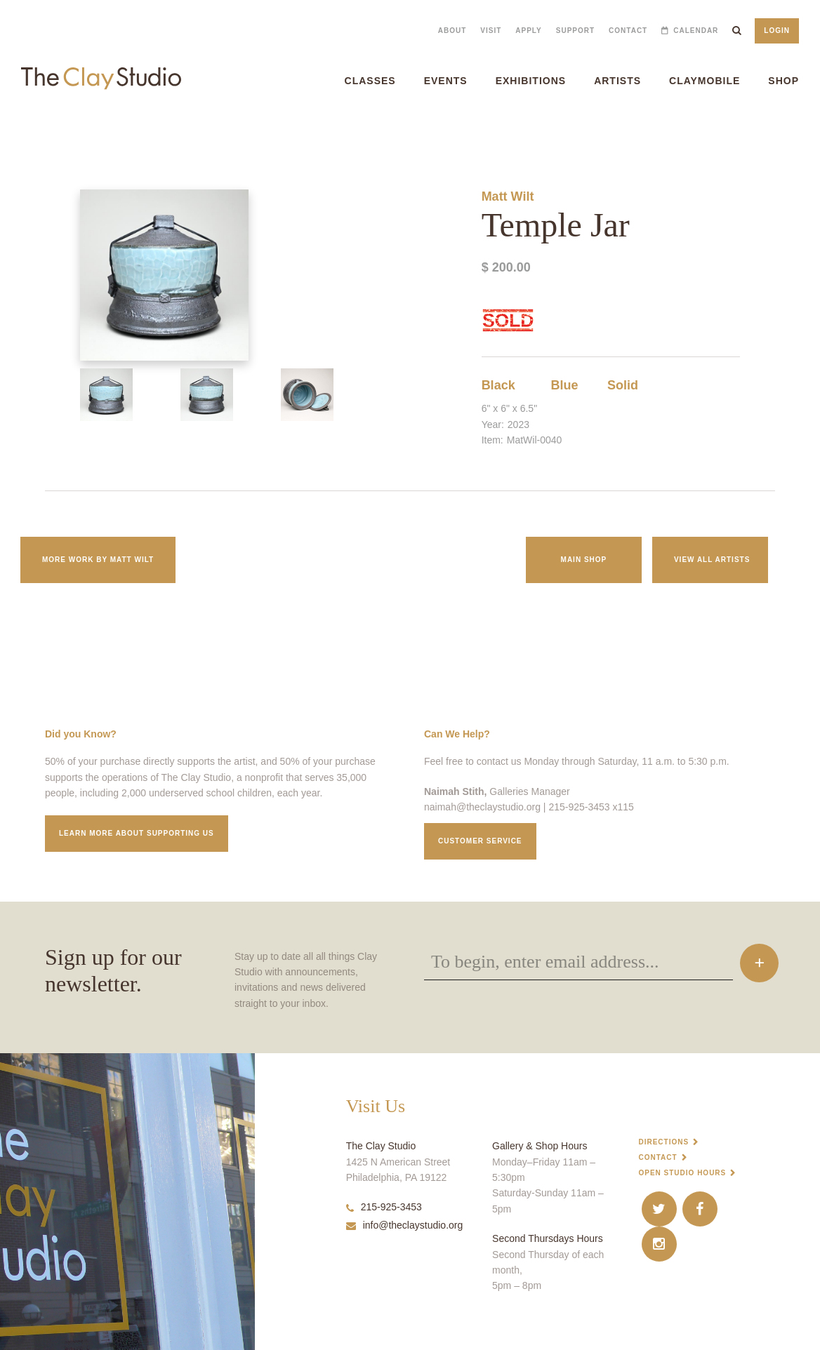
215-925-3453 (384, 1206)
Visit (490, 30)
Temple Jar (15, 133)
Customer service (480, 841)
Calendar (695, 30)
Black (498, 385)
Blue (564, 385)
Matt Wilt (508, 196)
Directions (663, 1142)
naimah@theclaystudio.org (482, 807)
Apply (528, 30)
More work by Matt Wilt (98, 559)
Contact (628, 30)
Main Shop (584, 559)
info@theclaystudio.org (404, 1225)
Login (777, 30)
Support (575, 30)
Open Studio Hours (682, 1173)
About (452, 30)
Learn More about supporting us (136, 833)
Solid (622, 385)
